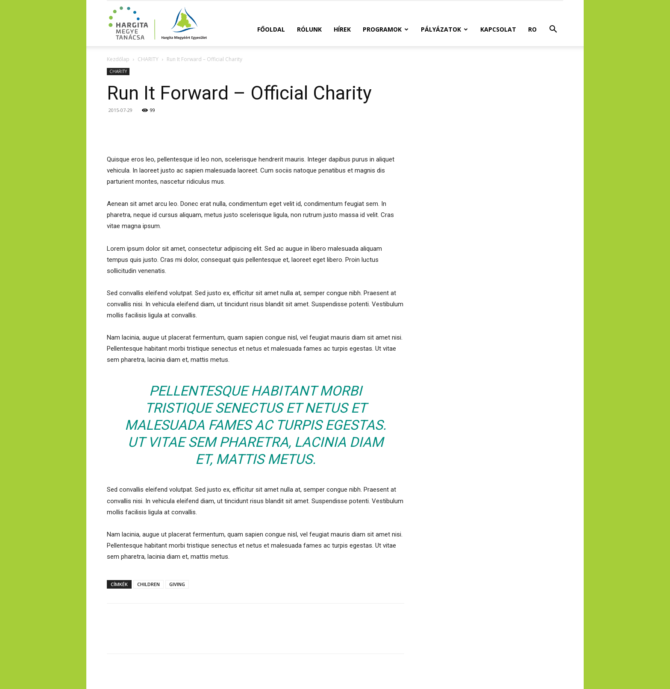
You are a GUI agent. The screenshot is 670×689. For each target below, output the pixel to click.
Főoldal (271, 29)
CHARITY (148, 59)
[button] (553, 30)
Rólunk (309, 29)
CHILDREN (148, 584)
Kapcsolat (498, 29)
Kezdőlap (118, 59)
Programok (385, 29)
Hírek (342, 29)
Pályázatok (444, 29)
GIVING (177, 584)
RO (532, 29)
